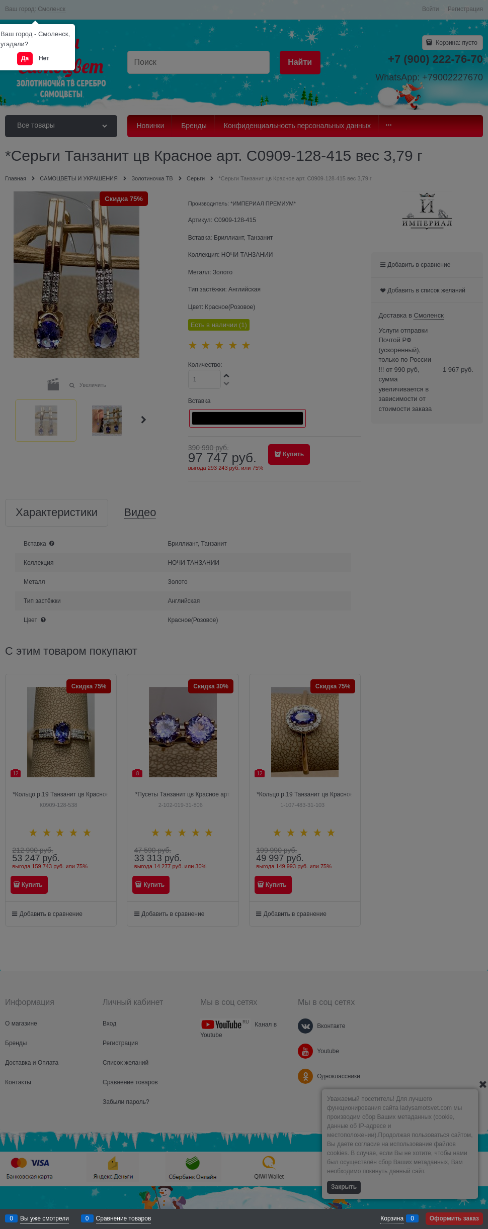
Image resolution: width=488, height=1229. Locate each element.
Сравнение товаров (123, 1218)
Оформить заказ (454, 1218)
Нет (44, 58)
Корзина (391, 1218)
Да (25, 58)
